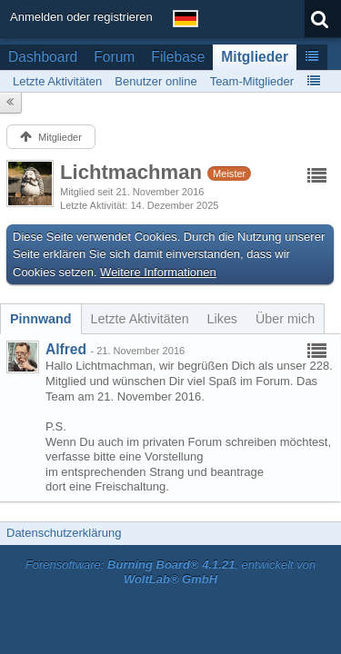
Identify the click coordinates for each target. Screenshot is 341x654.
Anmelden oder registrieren (81, 17)
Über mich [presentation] (285, 319)
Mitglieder (254, 56)
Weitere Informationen (158, 272)
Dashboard (42, 56)
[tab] (41, 318)
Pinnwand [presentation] (41, 319)
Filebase (178, 56)
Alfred (65, 349)
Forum (114, 56)
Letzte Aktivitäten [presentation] (140, 319)
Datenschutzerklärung (63, 533)
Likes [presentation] (222, 319)
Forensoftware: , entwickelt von (170, 572)
